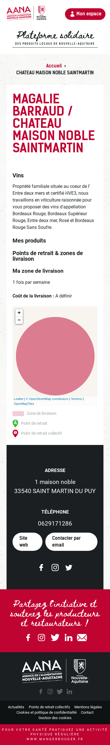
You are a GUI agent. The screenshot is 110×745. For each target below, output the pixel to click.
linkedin (69, 691)
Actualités (16, 707)
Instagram (41, 637)
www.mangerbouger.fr (55, 739)
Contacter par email (66, 541)
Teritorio (76, 399)
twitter (60, 691)
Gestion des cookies (55, 718)
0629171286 (55, 523)
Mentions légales (88, 707)
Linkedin (68, 637)
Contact (87, 712)
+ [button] (19, 312)
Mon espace (88, 14)
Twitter (55, 637)
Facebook (28, 637)
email (81, 637)
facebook (41, 691)
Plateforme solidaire (55, 38)
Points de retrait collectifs (49, 707)
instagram (50, 691)
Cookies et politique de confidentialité (47, 712)
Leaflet (18, 399)
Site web (23, 541)
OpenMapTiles (24, 403)
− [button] (19, 320)
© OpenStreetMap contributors (47, 399)
